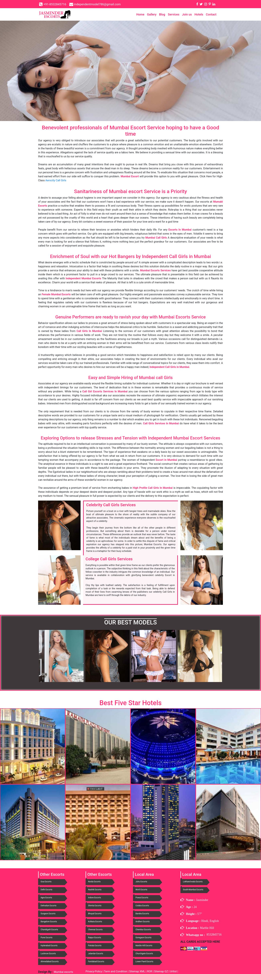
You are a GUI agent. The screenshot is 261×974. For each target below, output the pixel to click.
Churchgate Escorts (144, 953)
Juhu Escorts (141, 881)
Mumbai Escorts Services (155, 270)
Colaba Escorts (142, 905)
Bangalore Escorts (49, 921)
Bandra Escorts (142, 913)
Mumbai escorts (63, 972)
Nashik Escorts (94, 889)
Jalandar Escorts (95, 953)
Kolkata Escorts (95, 921)
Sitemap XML (137, 971)
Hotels (198, 14)
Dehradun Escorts (48, 905)
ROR (149, 971)
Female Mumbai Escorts (56, 294)
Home (140, 14)
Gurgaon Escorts (48, 913)
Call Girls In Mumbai (89, 331)
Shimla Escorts (94, 905)
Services (173, 14)
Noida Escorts (94, 881)
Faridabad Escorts (96, 961)
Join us (187, 14)
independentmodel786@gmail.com (97, 4)
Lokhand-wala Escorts (193, 881)
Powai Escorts (141, 897)
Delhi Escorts (46, 889)
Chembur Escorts (143, 929)
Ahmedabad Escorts (50, 961)
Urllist (173, 971)
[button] (52, 656)
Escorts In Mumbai (180, 229)
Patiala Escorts (94, 945)
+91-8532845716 (54, 4)
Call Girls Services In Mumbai (161, 423)
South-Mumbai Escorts (193, 889)
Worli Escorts (141, 889)
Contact (211, 14)
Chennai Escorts (95, 929)
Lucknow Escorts (48, 953)
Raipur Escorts (94, 937)
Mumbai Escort (130, 176)
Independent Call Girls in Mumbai (169, 367)
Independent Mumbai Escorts (83, 278)
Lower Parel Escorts (144, 961)
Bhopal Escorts (95, 913)
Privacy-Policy (94, 971)
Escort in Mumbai (166, 459)
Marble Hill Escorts (143, 945)
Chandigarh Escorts (49, 929)
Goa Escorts (46, 881)
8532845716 (214, 934)
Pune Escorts (46, 937)
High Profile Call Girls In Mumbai (153, 487)
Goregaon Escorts (143, 937)
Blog (162, 14)
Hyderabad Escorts (49, 945)
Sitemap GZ (161, 971)
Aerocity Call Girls (55, 180)
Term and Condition (116, 971)
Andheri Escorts (142, 921)
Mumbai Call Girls (156, 237)
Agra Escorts (46, 897)
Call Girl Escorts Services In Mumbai (105, 391)
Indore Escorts (94, 897)
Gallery (151, 14)
